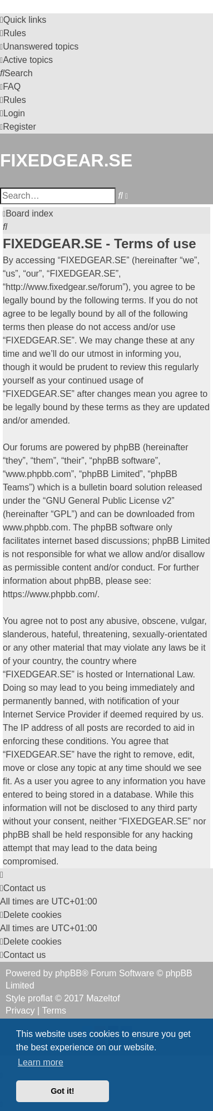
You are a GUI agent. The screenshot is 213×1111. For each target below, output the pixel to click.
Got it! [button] (62, 1091)
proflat (40, 998)
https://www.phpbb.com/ (50, 594)
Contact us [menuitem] (23, 888)
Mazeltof (103, 998)
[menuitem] (13, 33)
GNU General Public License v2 (108, 500)
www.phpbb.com (35, 527)
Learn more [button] (40, 1062)
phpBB (68, 973)
